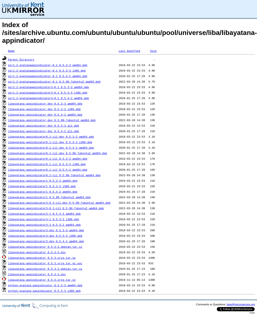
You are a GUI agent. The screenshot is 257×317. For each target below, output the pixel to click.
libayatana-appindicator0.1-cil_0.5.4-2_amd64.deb (47, 170)
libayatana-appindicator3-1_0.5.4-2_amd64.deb (44, 225)
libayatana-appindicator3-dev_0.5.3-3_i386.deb (45, 236)
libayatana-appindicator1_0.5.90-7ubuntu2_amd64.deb (49, 197)
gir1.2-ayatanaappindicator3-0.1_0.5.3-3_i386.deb (47, 92)
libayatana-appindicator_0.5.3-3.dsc (37, 252)
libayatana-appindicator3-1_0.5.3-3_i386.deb (43, 219)
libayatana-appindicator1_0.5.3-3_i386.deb (42, 186)
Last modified (129, 51)
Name (11, 51)
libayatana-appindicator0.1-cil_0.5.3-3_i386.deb (47, 164)
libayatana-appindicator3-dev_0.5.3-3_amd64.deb (46, 230)
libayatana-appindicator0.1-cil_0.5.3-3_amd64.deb (47, 159)
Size (153, 51)
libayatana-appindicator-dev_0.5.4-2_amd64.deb (45, 114)
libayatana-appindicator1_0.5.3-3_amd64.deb (42, 181)
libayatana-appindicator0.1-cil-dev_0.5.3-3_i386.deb (50, 142)
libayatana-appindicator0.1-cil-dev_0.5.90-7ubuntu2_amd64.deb (57, 153)
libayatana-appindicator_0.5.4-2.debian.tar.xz (45, 269)
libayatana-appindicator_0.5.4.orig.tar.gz (42, 280)
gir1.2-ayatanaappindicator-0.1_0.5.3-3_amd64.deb (47, 65)
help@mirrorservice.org (241, 304)
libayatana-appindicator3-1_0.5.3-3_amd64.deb (44, 214)
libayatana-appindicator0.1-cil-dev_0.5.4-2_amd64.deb (51, 148)
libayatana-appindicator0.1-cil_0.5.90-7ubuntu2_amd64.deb (54, 175)
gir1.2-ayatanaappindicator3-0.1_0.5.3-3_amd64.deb (48, 87)
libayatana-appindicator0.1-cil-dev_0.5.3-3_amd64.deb (51, 136)
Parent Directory (21, 59)
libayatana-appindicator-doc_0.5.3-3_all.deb (43, 125)
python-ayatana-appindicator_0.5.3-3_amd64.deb (45, 285)
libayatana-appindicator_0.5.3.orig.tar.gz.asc (45, 263)
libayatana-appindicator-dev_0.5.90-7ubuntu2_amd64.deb (51, 120)
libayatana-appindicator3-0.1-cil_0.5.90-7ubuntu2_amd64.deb (56, 208)
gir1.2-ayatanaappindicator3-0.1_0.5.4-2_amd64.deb (48, 98)
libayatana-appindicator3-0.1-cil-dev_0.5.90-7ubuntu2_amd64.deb (59, 203)
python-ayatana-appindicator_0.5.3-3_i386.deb (44, 291)
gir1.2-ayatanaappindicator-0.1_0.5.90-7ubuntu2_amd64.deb (54, 81)
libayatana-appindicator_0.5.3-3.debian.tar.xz (45, 247)
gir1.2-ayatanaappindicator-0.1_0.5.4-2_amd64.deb (47, 76)
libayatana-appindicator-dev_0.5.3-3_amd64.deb (45, 103)
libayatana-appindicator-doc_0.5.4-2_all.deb (43, 131)
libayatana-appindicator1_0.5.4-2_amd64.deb (42, 192)
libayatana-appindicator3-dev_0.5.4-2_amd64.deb (46, 241)
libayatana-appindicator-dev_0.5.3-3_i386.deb (44, 109)
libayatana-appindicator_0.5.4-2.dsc (37, 274)
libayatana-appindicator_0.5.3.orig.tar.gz (42, 258)
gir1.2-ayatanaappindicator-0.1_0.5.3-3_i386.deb (47, 70)
